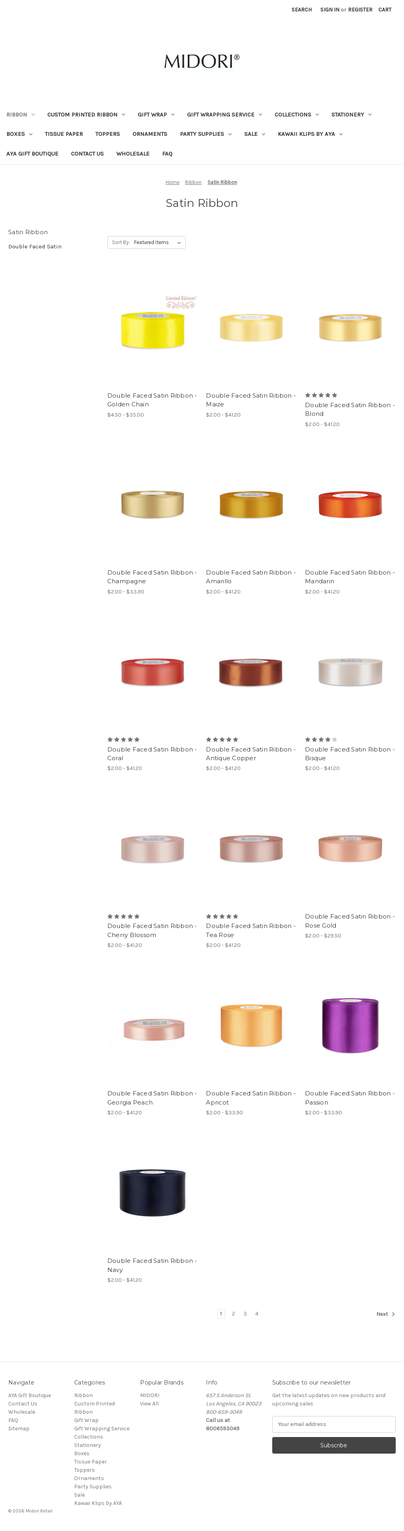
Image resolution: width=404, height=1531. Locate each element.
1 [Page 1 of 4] (221, 1313)
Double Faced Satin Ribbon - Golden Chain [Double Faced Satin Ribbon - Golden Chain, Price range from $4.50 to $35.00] (152, 400)
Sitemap (19, 1428)
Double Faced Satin (35, 246)
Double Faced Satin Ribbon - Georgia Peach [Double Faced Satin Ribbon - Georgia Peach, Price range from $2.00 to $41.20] (152, 1098)
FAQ (167, 153)
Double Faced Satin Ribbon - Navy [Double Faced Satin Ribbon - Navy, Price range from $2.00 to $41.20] (152, 1265)
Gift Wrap (156, 114)
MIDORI (149, 1395)
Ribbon (20, 114)
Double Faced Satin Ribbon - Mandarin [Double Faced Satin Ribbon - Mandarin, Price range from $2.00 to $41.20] (350, 577)
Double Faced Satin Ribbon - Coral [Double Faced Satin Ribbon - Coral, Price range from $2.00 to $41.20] (152, 754)
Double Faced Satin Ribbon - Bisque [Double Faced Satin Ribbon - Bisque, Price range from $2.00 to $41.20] (350, 754)
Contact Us (87, 153)
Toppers (107, 133)
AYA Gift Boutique (32, 153)
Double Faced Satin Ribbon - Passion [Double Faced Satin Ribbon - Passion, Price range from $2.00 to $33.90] (350, 1098)
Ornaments (150, 133)
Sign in (329, 9)
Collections (297, 114)
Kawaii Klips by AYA (310, 133)
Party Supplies (206, 133)
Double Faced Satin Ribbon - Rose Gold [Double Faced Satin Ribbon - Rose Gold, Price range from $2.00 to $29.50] (350, 921)
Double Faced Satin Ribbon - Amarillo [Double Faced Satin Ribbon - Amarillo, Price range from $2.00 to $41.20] (251, 577)
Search (302, 9)
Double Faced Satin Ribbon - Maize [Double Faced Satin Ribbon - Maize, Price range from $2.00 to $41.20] (251, 400)
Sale (254, 133)
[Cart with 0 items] (385, 9)
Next (385, 1314)
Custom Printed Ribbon (86, 114)
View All (149, 1403)
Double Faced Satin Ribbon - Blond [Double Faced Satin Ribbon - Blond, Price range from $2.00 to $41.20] (350, 409)
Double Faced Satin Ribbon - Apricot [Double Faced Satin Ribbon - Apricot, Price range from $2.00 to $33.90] (251, 1098)
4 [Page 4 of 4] (256, 1313)
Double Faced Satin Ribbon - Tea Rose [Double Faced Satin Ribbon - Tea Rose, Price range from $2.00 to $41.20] (251, 930)
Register (360, 9)
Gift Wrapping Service (224, 114)
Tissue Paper (64, 133)
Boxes (19, 133)
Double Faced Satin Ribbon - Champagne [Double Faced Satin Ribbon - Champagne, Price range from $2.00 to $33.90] (152, 577)
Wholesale (133, 153)
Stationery (351, 114)
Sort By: (121, 242)
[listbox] (159, 242)
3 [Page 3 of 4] (245, 1313)
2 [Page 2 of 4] (233, 1313)
